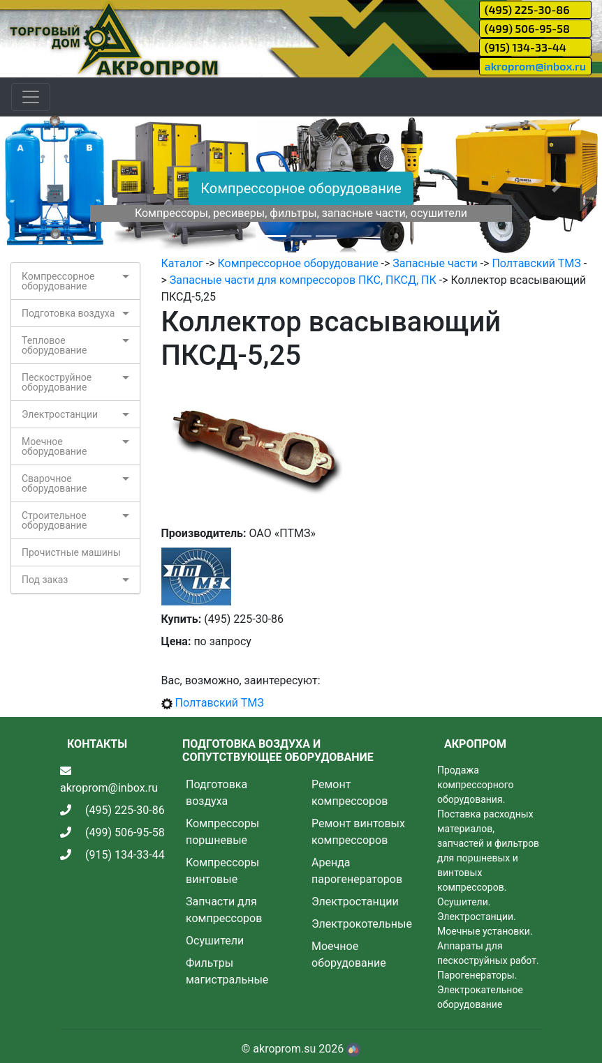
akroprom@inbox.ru (535, 66)
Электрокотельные (361, 923)
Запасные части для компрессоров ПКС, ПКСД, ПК (303, 280)
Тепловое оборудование (54, 345)
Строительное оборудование (54, 520)
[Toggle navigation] (30, 97)
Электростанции (60, 414)
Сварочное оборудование (54, 483)
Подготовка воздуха (68, 313)
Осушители (215, 940)
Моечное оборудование (54, 446)
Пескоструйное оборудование (56, 382)
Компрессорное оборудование (301, 188)
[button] (45, 185)
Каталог (182, 263)
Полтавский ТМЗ (536, 263)
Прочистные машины (71, 552)
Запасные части (434, 263)
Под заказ (45, 579)
